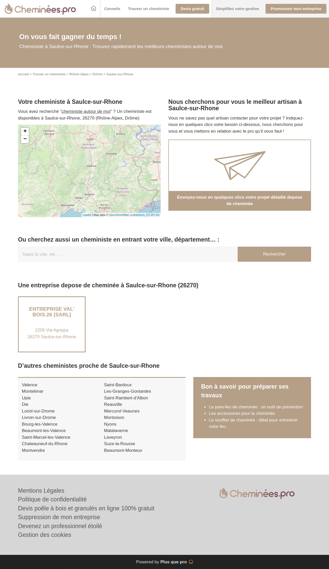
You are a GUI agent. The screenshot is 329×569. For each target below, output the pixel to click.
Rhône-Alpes (79, 74)
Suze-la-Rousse (119, 443)
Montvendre (33, 450)
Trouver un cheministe (49, 74)
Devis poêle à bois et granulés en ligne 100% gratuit (86, 508)
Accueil (23, 74)
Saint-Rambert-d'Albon (126, 398)
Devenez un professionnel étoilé (60, 526)
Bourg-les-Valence (40, 424)
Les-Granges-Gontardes (127, 391)
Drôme (98, 74)
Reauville (113, 404)
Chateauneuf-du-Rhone (45, 443)
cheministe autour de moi (86, 111)
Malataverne (116, 430)
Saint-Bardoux (118, 384)
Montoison (114, 417)
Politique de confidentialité (52, 499)
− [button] (25, 139)
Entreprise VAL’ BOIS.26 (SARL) (51, 311)
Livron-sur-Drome (39, 417)
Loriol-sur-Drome (38, 411)
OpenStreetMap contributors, (127, 214)
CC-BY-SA (152, 214)
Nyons (110, 424)
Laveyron (113, 437)
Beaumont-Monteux (123, 450)
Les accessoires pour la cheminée (242, 413)
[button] (112, 9)
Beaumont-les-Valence (44, 430)
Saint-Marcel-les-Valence (46, 437)
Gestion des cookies (44, 534)
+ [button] (25, 131)
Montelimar (32, 391)
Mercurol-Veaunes (122, 411)
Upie (26, 398)
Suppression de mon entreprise (59, 517)
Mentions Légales (41, 490)
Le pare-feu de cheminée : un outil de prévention (256, 407)
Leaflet (87, 214)
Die (25, 404)
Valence (29, 384)
